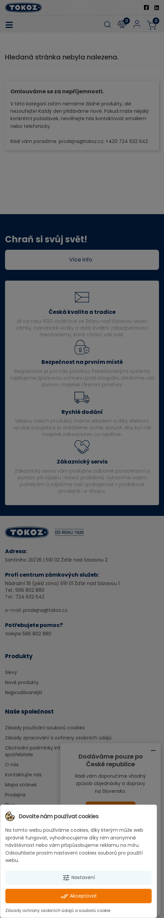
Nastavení (78, 878)
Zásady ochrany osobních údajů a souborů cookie (57, 910)
